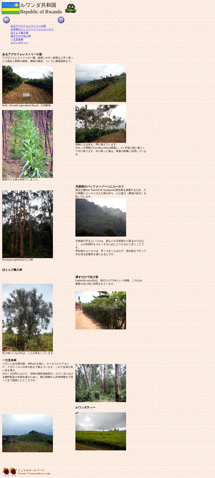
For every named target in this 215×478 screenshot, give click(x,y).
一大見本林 (17, 39)
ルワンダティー (19, 42)
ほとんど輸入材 (19, 32)
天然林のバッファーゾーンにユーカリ (32, 29)
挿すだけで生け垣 (21, 36)
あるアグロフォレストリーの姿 (28, 26)
